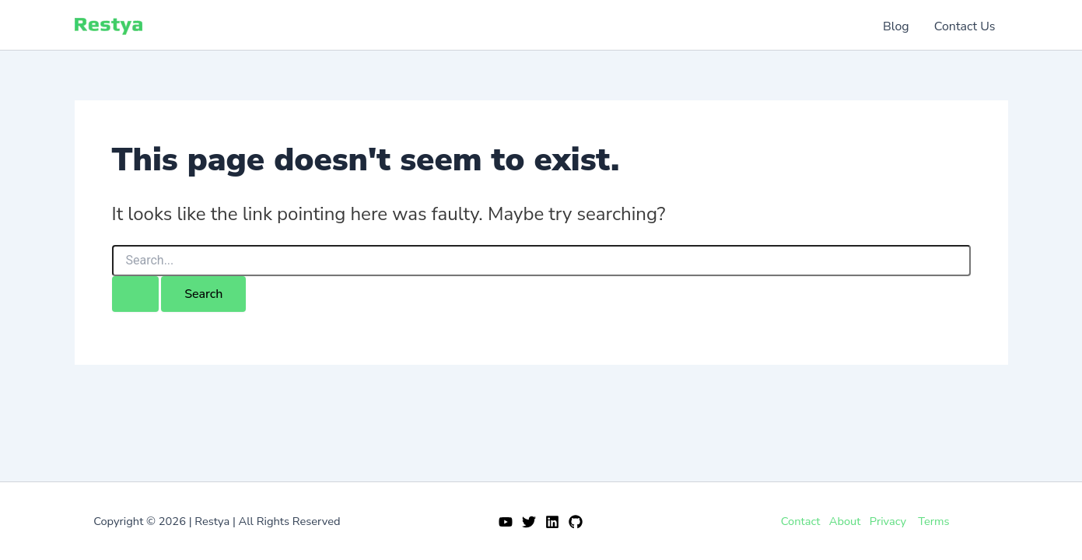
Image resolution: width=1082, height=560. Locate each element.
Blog (896, 26)
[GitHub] (576, 522)
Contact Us (965, 26)
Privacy (888, 521)
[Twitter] (529, 522)
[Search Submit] (135, 294)
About (845, 521)
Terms (933, 521)
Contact (801, 521)
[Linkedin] (552, 522)
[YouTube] (506, 522)
